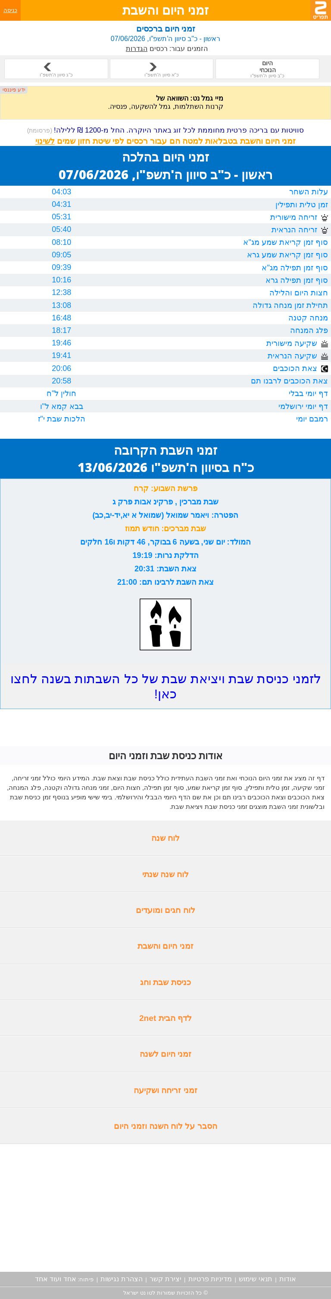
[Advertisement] (165, 1207)
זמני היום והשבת (165, 945)
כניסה (10, 10)
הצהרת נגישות (121, 1279)
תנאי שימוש (255, 1279)
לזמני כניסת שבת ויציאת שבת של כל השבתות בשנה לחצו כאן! (165, 686)
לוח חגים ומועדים (165, 910)
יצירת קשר (165, 1279)
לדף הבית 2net (165, 1018)
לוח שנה (165, 838)
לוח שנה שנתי (165, 874)
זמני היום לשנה (166, 1053)
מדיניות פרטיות (210, 1279)
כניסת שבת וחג (165, 982)
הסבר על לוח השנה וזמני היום (165, 1126)
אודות (287, 1279)
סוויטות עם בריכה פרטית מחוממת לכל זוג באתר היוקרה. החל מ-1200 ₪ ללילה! (165, 130)
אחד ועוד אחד (55, 1279)
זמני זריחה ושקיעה (165, 1090)
